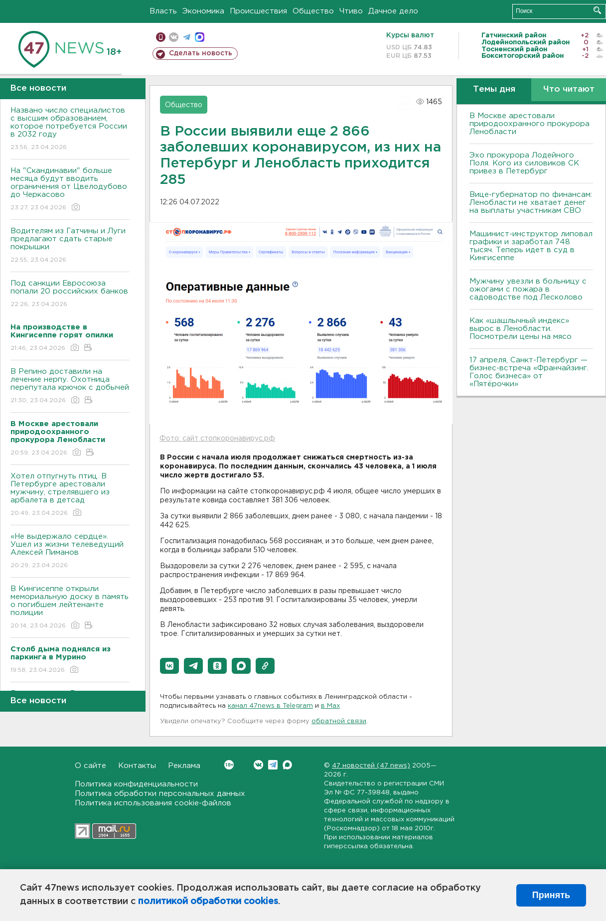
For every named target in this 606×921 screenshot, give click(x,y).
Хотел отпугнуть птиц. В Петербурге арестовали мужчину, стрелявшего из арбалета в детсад (70, 495)
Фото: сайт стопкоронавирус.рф (217, 439)
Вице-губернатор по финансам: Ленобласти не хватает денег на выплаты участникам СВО (530, 202)
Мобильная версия (160, 37)
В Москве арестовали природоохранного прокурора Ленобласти (529, 124)
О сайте (90, 766)
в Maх (330, 706)
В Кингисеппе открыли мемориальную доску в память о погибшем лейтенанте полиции (70, 608)
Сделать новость (200, 53)
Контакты (137, 766)
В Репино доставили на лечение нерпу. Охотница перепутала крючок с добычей (70, 386)
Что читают (569, 89)
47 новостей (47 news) (371, 765)
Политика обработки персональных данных (160, 793)
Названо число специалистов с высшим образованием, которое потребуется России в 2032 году (70, 129)
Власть (163, 11)
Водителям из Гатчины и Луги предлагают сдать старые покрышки (70, 246)
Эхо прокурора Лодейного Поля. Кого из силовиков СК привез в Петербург (524, 163)
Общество (313, 11)
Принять (551, 895)
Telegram (273, 764)
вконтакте (173, 37)
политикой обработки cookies (208, 902)
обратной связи (338, 721)
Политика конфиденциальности (136, 784)
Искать (597, 10)
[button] (169, 666)
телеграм (186, 37)
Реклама (184, 766)
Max (287, 764)
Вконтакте (229, 764)
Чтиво (351, 11)
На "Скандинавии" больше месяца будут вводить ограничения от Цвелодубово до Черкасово (70, 189)
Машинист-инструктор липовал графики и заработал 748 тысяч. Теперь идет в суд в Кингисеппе (531, 246)
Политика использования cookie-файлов (153, 803)
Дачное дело (393, 11)
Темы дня (494, 89)
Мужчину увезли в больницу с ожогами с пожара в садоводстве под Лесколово (528, 289)
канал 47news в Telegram (270, 706)
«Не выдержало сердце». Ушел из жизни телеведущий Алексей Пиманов (70, 551)
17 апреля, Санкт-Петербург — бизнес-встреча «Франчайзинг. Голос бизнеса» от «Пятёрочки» (529, 372)
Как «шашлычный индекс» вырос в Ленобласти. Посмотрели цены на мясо (521, 328)
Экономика (203, 11)
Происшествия (258, 11)
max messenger (199, 37)
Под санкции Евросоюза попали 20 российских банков (70, 294)
